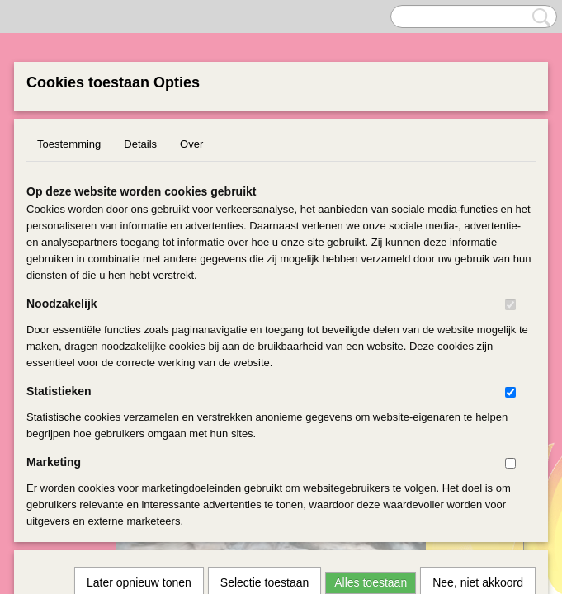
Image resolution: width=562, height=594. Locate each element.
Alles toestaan (370, 361)
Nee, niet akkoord (477, 361)
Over (191, 144)
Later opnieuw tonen (139, 361)
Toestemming (69, 144)
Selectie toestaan (264, 361)
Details (140, 144)
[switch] (510, 304)
